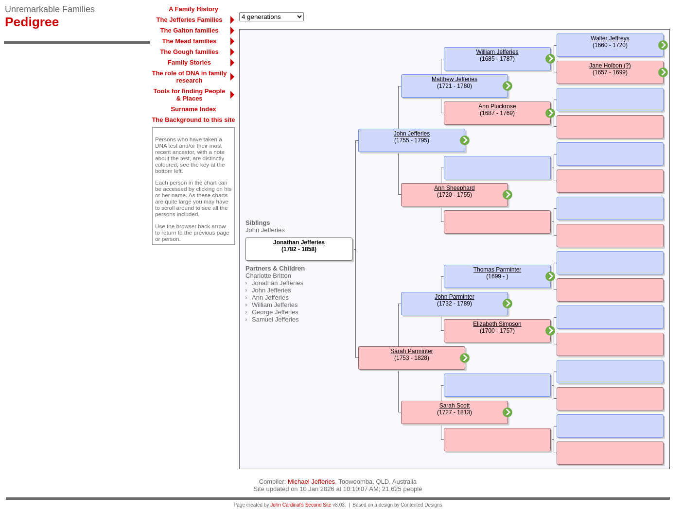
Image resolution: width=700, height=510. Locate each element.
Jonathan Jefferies (277, 283)
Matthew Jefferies (454, 79)
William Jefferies (275, 304)
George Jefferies (275, 312)
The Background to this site (193, 119)
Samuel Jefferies (275, 319)
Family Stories (189, 62)
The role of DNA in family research (189, 76)
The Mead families (189, 41)
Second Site (318, 505)
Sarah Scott (454, 405)
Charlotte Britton (268, 275)
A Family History (193, 9)
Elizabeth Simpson (497, 324)
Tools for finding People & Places (190, 94)
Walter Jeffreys (610, 38)
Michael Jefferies (311, 481)
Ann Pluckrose (497, 106)
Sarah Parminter (411, 351)
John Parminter (454, 296)
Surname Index (193, 109)
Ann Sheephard (454, 188)
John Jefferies (265, 230)
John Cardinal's (287, 505)
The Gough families (189, 51)
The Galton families (189, 30)
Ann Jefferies (270, 297)
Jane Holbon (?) (609, 65)
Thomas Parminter (497, 269)
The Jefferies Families (190, 19)
